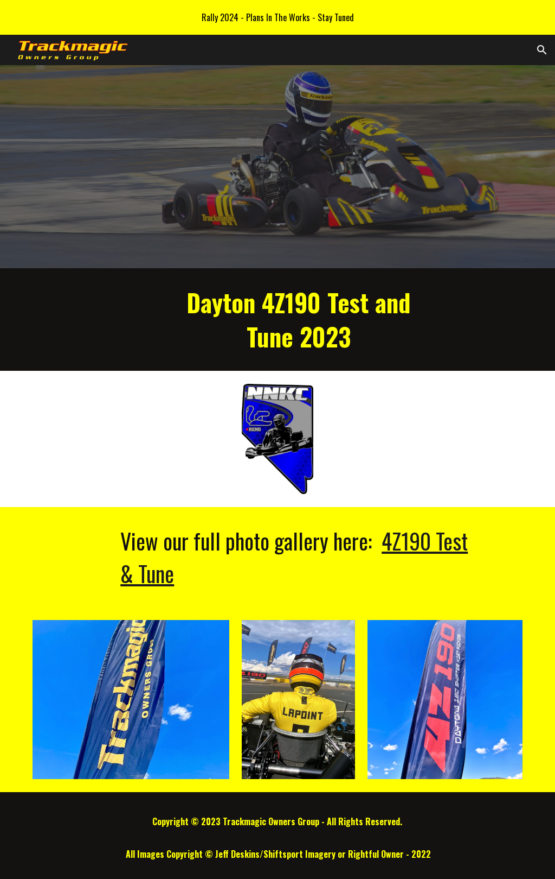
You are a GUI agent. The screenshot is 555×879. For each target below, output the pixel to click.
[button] (542, 50)
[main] (298, 319)
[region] (277, 17)
